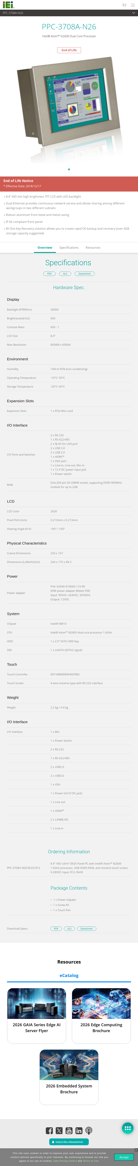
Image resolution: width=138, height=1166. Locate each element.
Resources (93, 247)
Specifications (69, 247)
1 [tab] (69, 169)
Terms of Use (90, 1161)
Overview (45, 247)
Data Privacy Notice (65, 1161)
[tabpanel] (69, 109)
